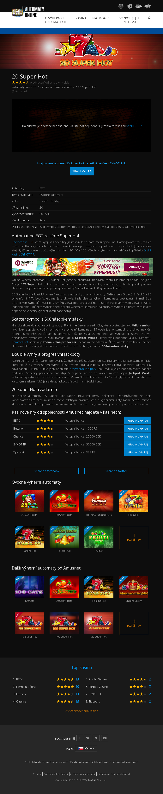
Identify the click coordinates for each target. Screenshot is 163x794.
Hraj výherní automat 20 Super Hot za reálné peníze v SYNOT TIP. (81, 168)
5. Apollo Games (96, 679)
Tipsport (18, 452)
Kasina (81, 18)
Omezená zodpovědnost (113, 774)
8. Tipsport (93, 701)
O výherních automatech (55, 20)
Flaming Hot (29, 539)
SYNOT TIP (134, 126)
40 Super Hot (29, 625)
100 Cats (29, 589)
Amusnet (21, 91)
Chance (18, 436)
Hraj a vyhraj (138, 420)
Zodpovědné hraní (55, 774)
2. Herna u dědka (24, 687)
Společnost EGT (22, 242)
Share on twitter (116, 471)
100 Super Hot (64, 625)
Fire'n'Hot (133, 503)
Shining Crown (133, 589)
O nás (37, 774)
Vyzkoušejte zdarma (129, 20)
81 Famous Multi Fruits (98, 503)
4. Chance (19, 701)
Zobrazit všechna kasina (81, 711)
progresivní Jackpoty (83, 369)
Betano (18, 428)
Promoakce (101, 18)
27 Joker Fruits (29, 503)
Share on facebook (46, 471)
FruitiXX (98, 539)
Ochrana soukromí (82, 774)
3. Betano (19, 694)
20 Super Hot (98, 625)
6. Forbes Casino (97, 687)
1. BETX (17, 679)
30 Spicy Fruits (64, 503)
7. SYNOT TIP (94, 694)
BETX (16, 420)
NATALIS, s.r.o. (97, 780)
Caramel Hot (20, 342)
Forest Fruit (64, 539)
